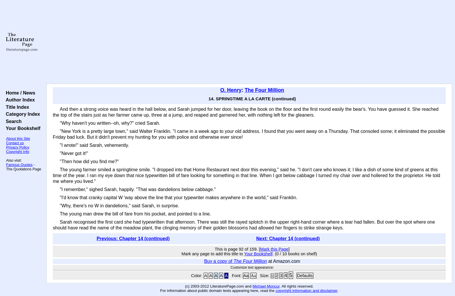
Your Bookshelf (21, 128)
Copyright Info (17, 151)
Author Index (19, 99)
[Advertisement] (249, 42)
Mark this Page (274, 249)
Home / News (19, 92)
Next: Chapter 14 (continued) (288, 238)
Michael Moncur (265, 286)
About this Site (18, 138)
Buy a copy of (235, 261)
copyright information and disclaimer (306, 290)
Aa (246, 275)
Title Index (16, 107)
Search (12, 121)
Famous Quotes (19, 165)
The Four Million (264, 90)
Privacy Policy (17, 147)
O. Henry (230, 90)
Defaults (305, 275)
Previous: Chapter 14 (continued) (133, 238)
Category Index (21, 114)
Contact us (15, 143)
